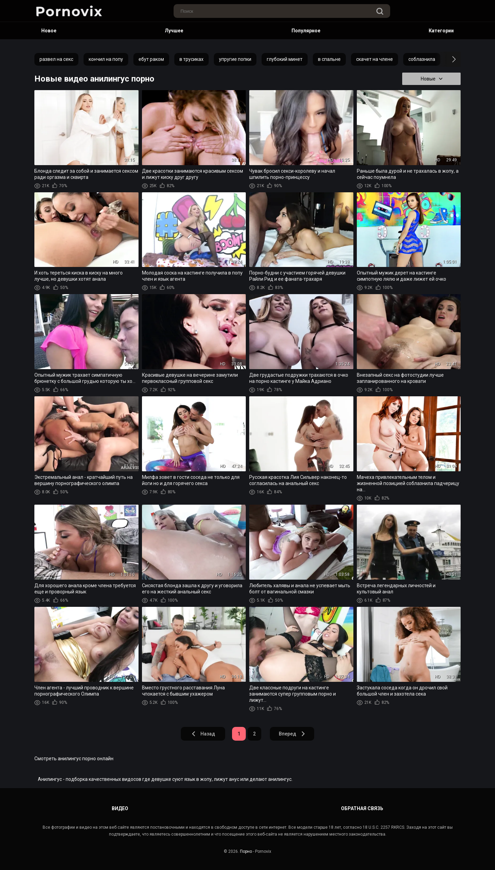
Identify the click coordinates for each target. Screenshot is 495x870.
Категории (441, 30)
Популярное (306, 30)
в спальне (329, 59)
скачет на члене (374, 59)
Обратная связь (362, 808)
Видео (120, 808)
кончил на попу (106, 59)
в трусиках (191, 59)
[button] (448, 59)
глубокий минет (284, 59)
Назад (203, 734)
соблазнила (421, 59)
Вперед (292, 734)
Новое (48, 30)
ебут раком (151, 59)
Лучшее (174, 30)
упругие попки (235, 59)
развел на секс (56, 59)
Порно (246, 851)
